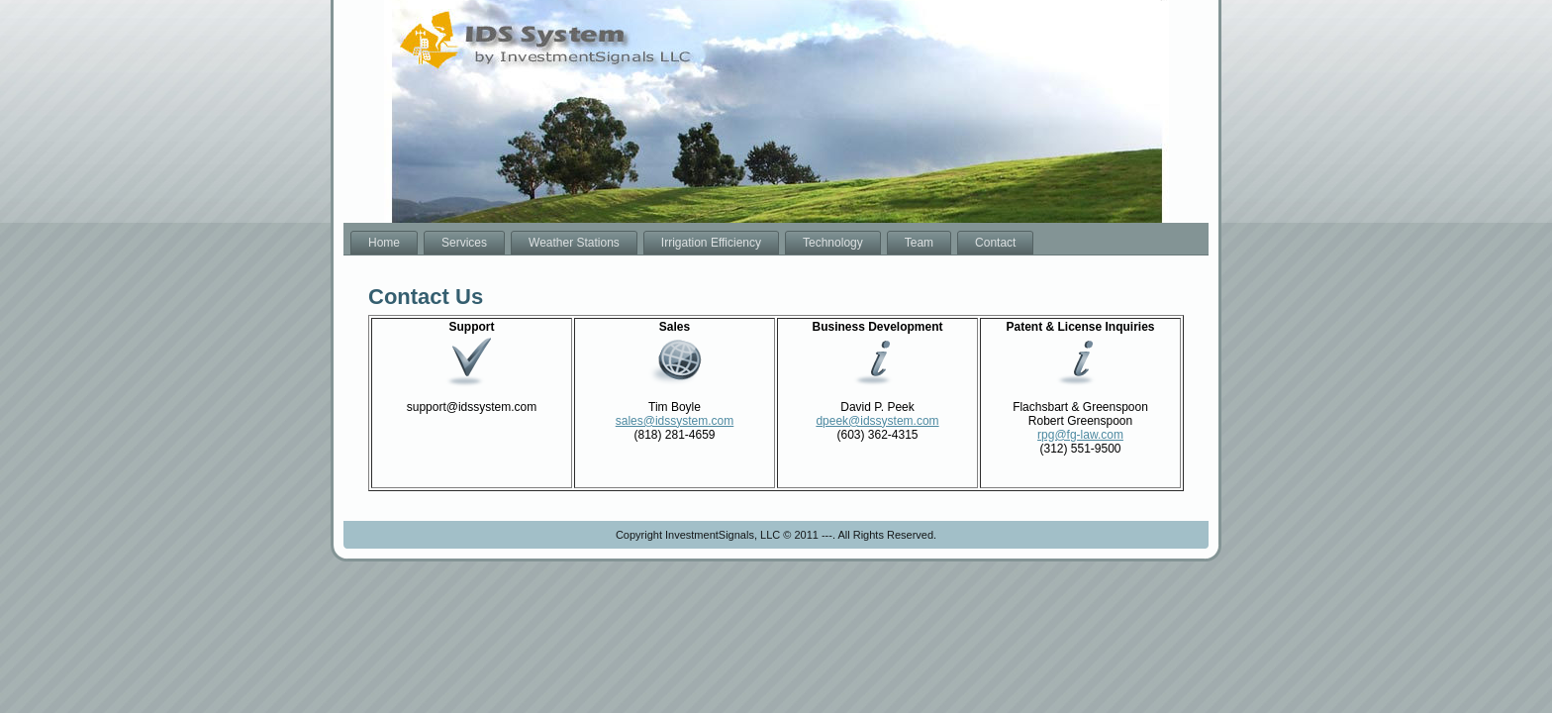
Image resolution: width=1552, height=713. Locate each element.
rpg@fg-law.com (1080, 435)
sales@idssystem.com (675, 421)
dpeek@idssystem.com (877, 421)
